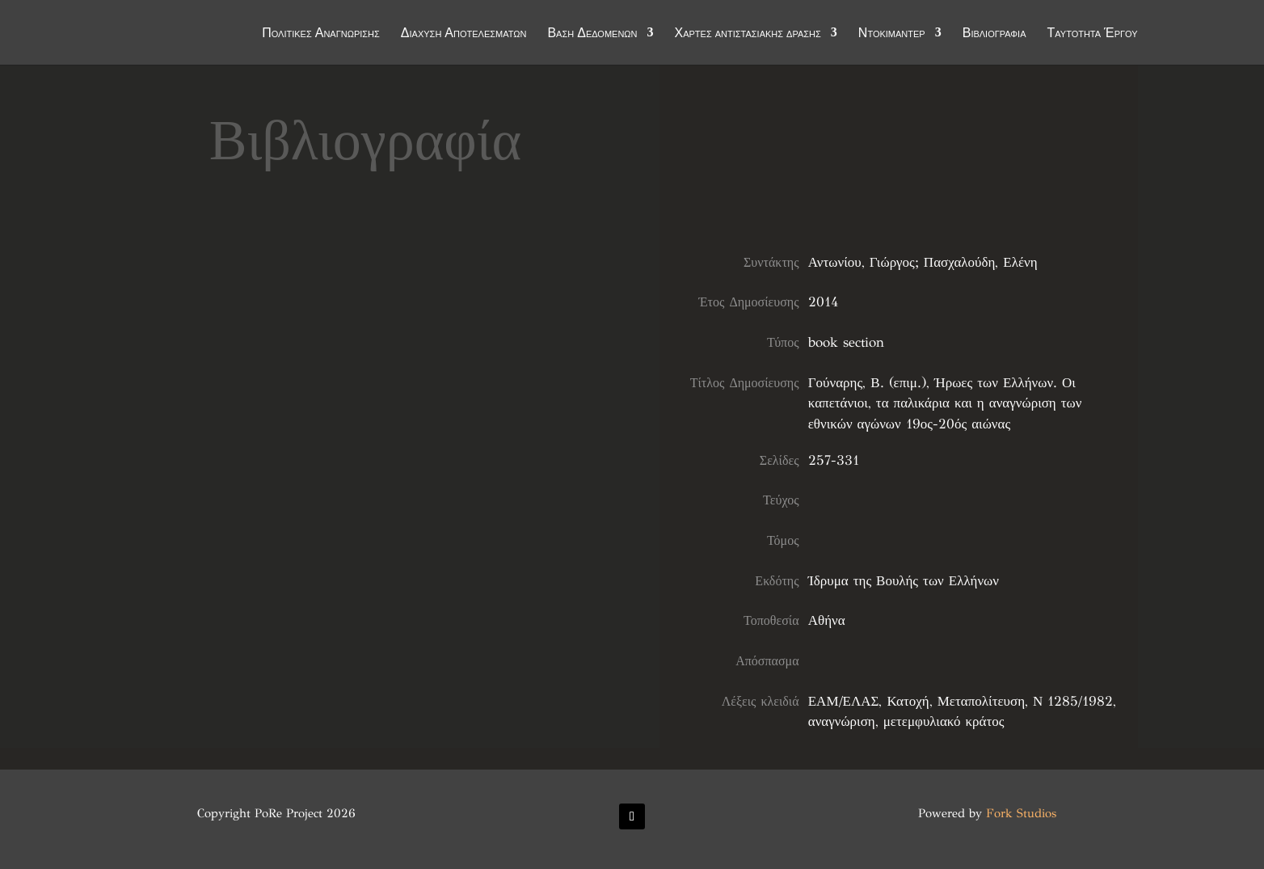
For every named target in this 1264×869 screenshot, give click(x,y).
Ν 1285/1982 (1073, 701)
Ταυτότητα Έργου (1092, 34)
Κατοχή (908, 701)
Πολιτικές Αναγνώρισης (321, 34)
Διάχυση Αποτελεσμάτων (464, 34)
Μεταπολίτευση (981, 701)
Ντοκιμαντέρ (891, 34)
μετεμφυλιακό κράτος (944, 721)
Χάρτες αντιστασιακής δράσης (748, 34)
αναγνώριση (841, 721)
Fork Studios (1021, 813)
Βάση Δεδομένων (592, 34)
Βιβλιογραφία (994, 34)
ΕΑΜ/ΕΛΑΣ (843, 701)
